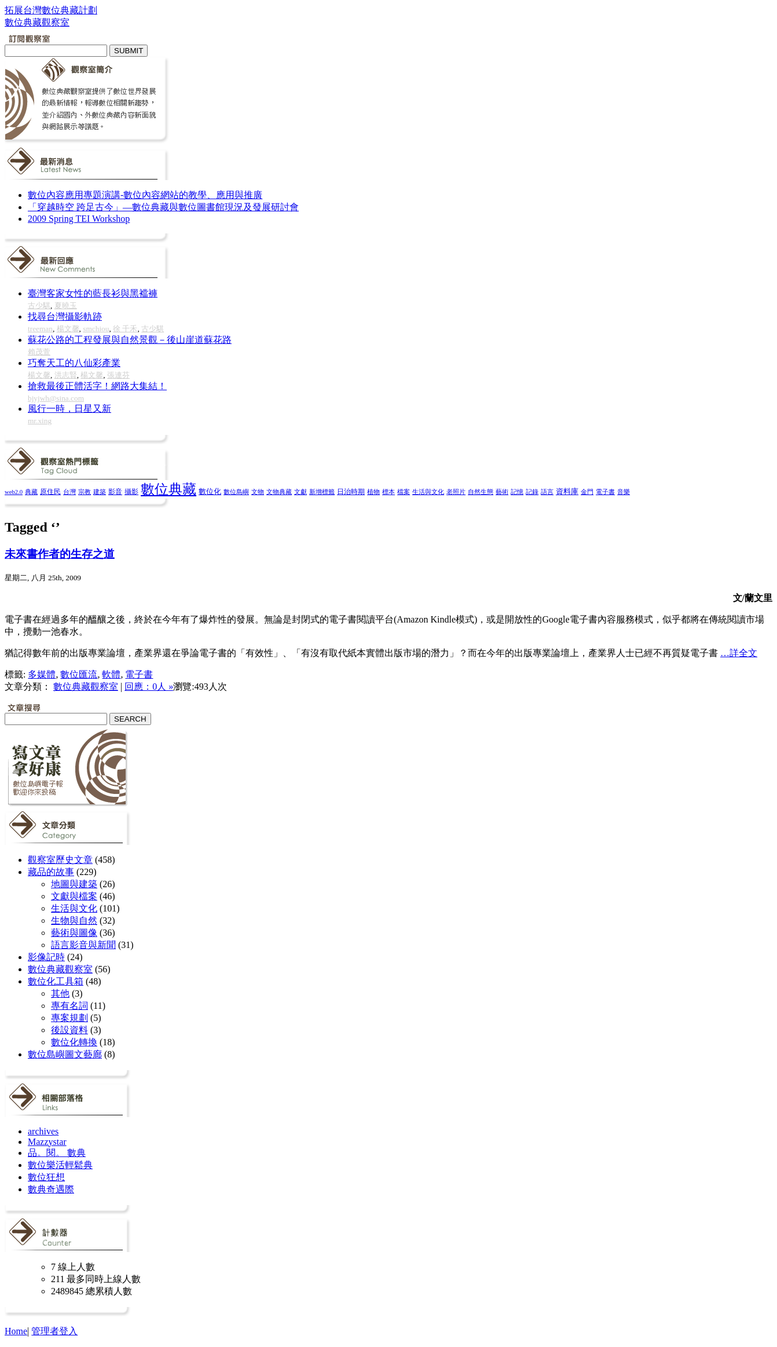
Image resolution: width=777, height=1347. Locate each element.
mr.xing (40, 420)
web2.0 (14, 492)
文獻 (300, 491)
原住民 (50, 491)
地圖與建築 (74, 884)
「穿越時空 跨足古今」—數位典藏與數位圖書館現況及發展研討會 (163, 207)
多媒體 (42, 674)
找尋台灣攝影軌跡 (65, 316)
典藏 (31, 491)
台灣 (69, 491)
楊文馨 (68, 328)
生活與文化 (428, 491)
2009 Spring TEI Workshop (79, 219)
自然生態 (480, 491)
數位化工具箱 (55, 981)
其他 (60, 993)
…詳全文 (738, 653)
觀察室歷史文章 (60, 860)
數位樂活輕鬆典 (60, 1165)
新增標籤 (322, 492)
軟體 (111, 674)
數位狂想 (46, 1177)
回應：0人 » (148, 686)
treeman (40, 328)
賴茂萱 (39, 351)
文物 (257, 491)
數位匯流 (78, 674)
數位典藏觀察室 (85, 686)
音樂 (623, 491)
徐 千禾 (125, 328)
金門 (587, 491)
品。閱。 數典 (57, 1153)
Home (16, 1331)
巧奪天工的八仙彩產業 (74, 363)
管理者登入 (54, 1331)
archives (43, 1131)
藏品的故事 (51, 872)
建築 (99, 491)
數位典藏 (168, 489)
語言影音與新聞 (83, 945)
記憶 (517, 491)
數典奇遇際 (51, 1189)
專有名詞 (69, 1006)
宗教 (84, 491)
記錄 (532, 491)
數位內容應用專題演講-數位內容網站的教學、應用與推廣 (145, 195)
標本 (388, 491)
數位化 (210, 492)
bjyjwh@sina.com (56, 398)
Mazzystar (47, 1142)
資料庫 (567, 492)
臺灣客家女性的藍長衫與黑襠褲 (92, 293)
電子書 (605, 492)
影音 (115, 492)
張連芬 (118, 375)
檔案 (403, 491)
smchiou (96, 328)
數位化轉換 (74, 1042)
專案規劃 (69, 1018)
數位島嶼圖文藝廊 (65, 1054)
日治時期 (351, 492)
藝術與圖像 (74, 933)
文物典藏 (279, 491)
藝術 (502, 491)
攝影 (131, 492)
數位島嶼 (236, 491)
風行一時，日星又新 (69, 408)
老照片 (456, 491)
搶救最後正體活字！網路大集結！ (97, 386)
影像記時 (46, 957)
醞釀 (97, 619)
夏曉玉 (65, 305)
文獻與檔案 (74, 896)
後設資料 (69, 1030)
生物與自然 (74, 920)
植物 (373, 491)
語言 (547, 491)
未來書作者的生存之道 (60, 554)
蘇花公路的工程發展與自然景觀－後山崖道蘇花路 (130, 340)
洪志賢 (65, 375)
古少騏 (39, 305)
